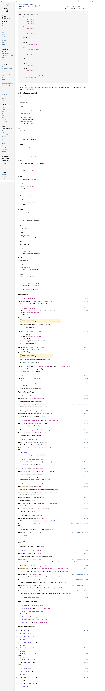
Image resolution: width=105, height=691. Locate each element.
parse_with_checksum (30, 311)
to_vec (22, 497)
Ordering (44, 518)
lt (21, 574)
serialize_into (25, 492)
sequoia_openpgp (22, 4)
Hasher (30, 442)
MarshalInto (26, 484)
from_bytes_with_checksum (32, 331)
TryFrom (29, 677)
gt (21, 585)
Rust (87, 1)
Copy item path (39, 6)
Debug (24, 411)
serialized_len (25, 486)
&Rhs (34, 559)
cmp (21, 518)
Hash (23, 439)
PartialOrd (26, 566)
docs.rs (81, 1)
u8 (28, 334)
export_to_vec (25, 508)
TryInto (29, 683)
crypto (29, 4)
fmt (21, 413)
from (21, 423)
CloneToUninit (29, 648)
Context (39, 462)
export (22, 477)
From (23, 420)
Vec (39, 497)
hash (21, 442)
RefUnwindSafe (27, 608)
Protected (30, 54)
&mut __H (47, 442)
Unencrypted (48, 430)
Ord (23, 515)
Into (28, 662)
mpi (33, 4)
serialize (23, 471)
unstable (80, 404)
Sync (51, 311)
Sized (25, 452)
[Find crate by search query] (99, 1)
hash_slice (24, 447)
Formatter (37, 413)
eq (21, 553)
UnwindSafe (26, 622)
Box (30, 75)
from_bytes (27, 366)
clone (22, 398)
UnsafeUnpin (26, 619)
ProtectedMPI (31, 18)
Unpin (24, 617)
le (21, 579)
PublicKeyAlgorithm (45, 301)
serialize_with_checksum (31, 378)
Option (36, 301)
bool (41, 553)
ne (21, 559)
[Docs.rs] (3, 1)
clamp (22, 541)
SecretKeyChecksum (34, 316)
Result (24, 318)
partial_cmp (24, 568)
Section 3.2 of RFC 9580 (28, 362)
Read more (40, 401)
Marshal (24, 469)
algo (24, 301)
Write (32, 382)
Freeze (24, 605)
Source (20, 8)
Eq (22, 597)
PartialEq (25, 551)
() (27, 385)
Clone (24, 396)
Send (46, 311)
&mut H (49, 447)
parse (25, 347)
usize (40, 486)
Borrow (26, 636)
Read (41, 311)
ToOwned (27, 671)
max (21, 523)
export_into (24, 503)
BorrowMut (28, 642)
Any (25, 630)
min (21, 532)
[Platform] (26, 1)
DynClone (27, 654)
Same (25, 668)
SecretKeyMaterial (29, 298)
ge (21, 590)
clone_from (24, 404)
